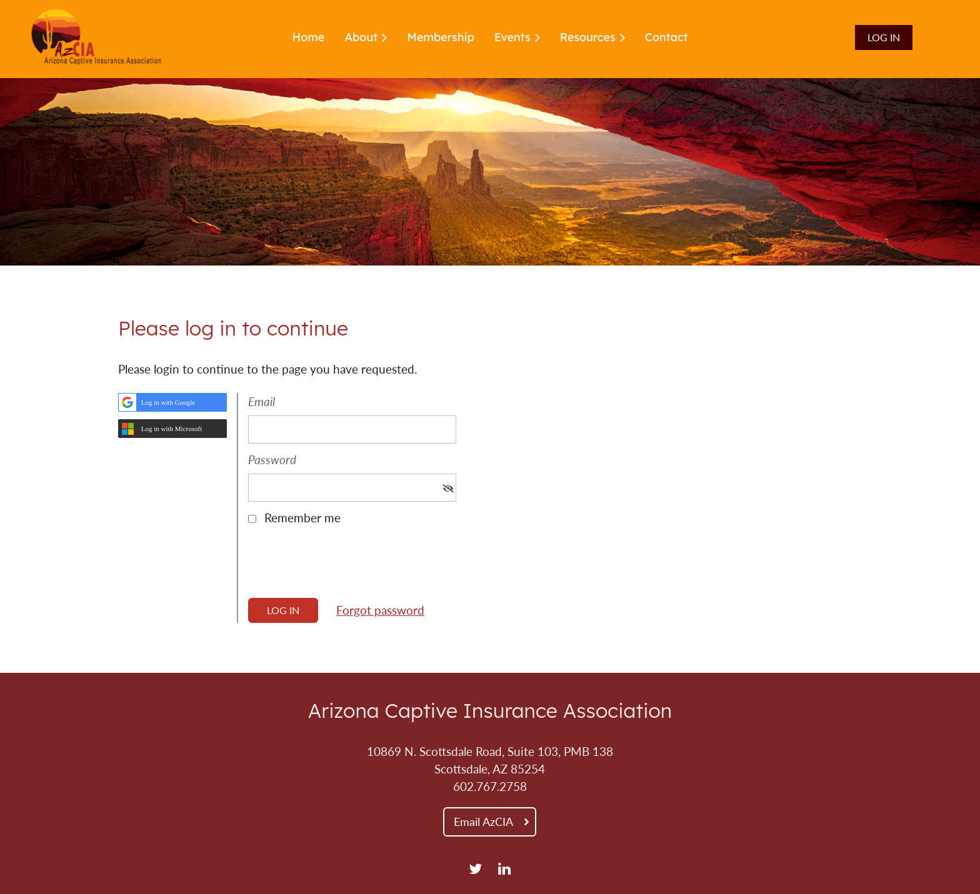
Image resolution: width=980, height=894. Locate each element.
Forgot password (380, 610)
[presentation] (343, 566)
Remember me (302, 518)
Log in (884, 37)
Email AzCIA (483, 821)
